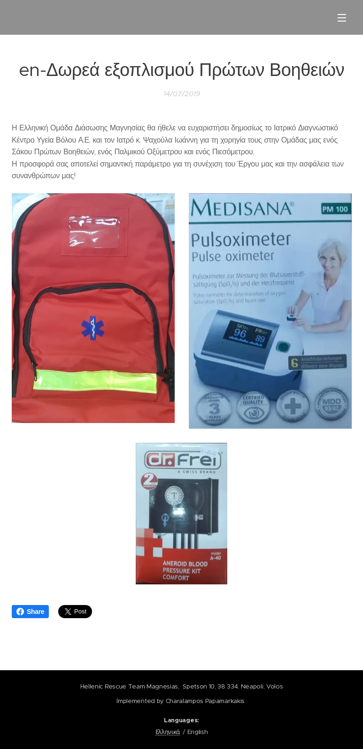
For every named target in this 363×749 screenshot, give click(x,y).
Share (30, 611)
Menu (342, 17)
